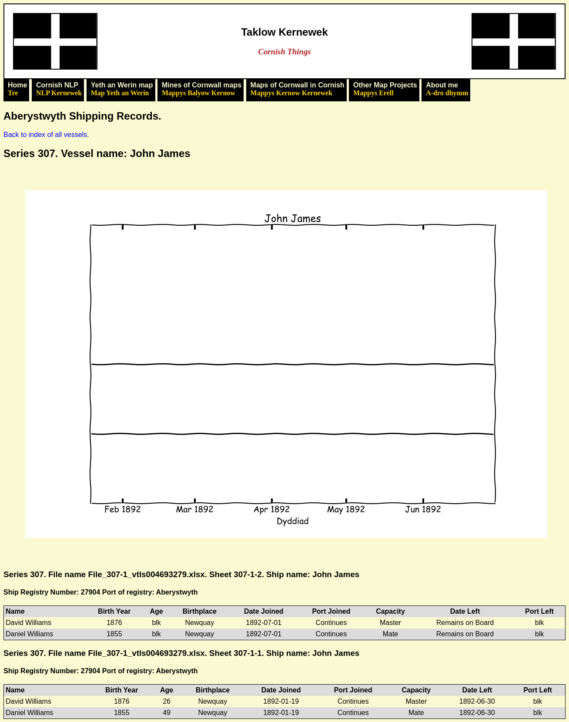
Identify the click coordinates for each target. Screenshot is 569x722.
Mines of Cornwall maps (201, 89)
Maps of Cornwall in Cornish (298, 89)
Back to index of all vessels (45, 134)
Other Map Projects (385, 89)
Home (17, 89)
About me (447, 89)
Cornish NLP (59, 89)
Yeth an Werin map (122, 89)
